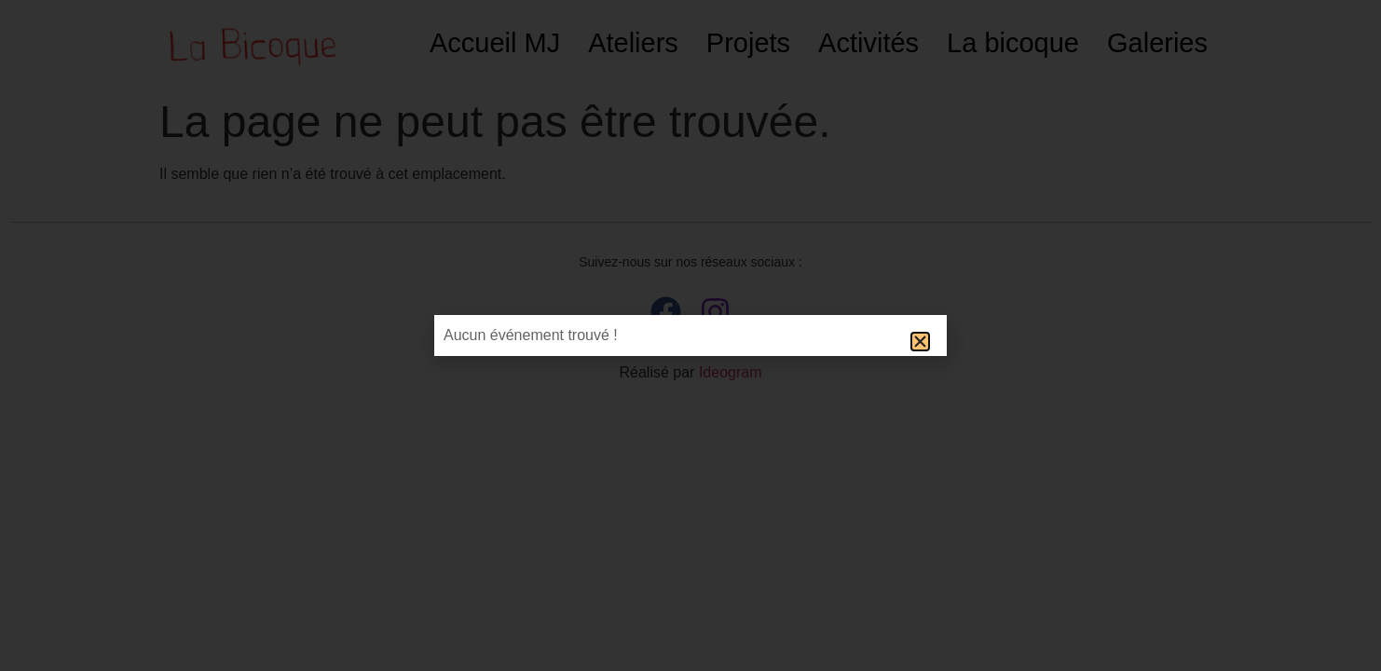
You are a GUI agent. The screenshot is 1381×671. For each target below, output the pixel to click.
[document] (690, 335)
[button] (920, 341)
